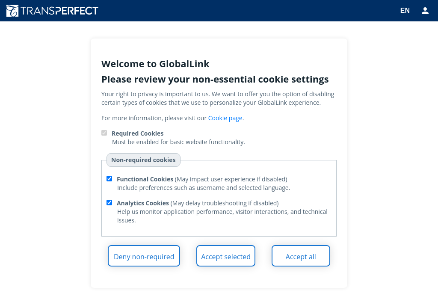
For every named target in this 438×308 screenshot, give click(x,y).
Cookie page (225, 118)
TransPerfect (55, 10)
